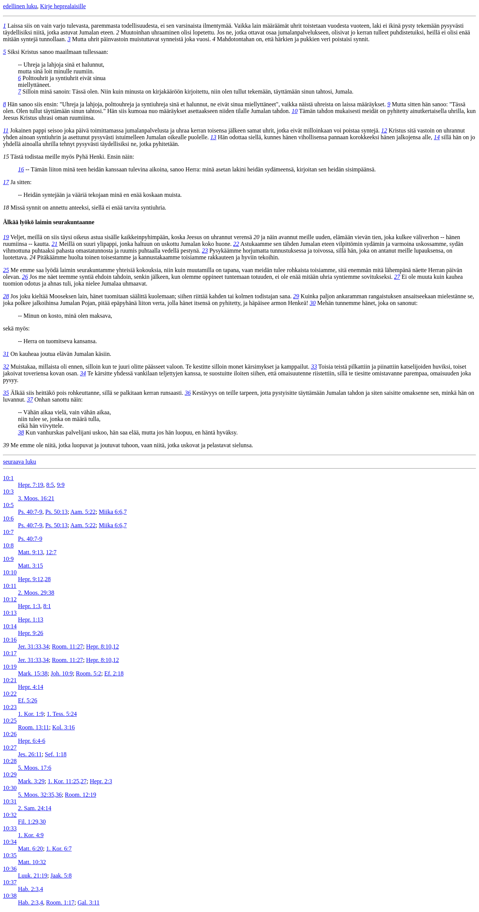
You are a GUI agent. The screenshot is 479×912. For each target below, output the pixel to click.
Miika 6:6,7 (113, 512)
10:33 (9, 828)
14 (437, 137)
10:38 (9, 896)
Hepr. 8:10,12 (102, 646)
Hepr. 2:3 (101, 781)
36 (188, 393)
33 (314, 366)
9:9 (60, 485)
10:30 (9, 788)
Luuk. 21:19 (32, 875)
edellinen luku (20, 6)
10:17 (9, 653)
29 (296, 296)
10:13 (9, 613)
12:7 (51, 552)
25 (6, 270)
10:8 (8, 545)
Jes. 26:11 (30, 754)
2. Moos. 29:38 (36, 592)
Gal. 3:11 (88, 902)
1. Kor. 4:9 (30, 835)
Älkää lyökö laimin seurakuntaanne (48, 222)
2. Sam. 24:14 (34, 808)
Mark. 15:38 (33, 673)
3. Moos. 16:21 (36, 498)
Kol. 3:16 (63, 727)
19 (6, 237)
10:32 (9, 815)
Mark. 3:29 (31, 781)
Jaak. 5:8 (61, 875)
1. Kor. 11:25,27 (67, 781)
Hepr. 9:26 (30, 633)
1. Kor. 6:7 (58, 848)
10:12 (9, 599)
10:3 (8, 491)
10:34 (9, 842)
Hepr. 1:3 (29, 606)
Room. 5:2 (88, 673)
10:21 (9, 680)
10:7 (8, 532)
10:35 (9, 855)
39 (6, 445)
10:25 (9, 720)
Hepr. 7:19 (30, 485)
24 (33, 257)
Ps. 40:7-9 (30, 512)
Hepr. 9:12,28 (34, 579)
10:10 (9, 572)
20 (256, 237)
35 (6, 393)
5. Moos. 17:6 (34, 768)
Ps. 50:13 (56, 512)
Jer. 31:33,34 (33, 646)
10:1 (8, 478)
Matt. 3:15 (30, 565)
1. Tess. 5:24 (62, 714)
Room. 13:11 (33, 727)
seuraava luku (19, 461)
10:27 (9, 747)
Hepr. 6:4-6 (31, 741)
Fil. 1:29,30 (32, 821)
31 (6, 354)
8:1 (47, 606)
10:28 (9, 761)
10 (295, 111)
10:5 (8, 505)
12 (384, 130)
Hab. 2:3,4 (30, 889)
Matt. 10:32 (32, 862)
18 (6, 207)
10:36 (9, 869)
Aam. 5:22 (83, 512)
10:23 (9, 707)
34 (83, 373)
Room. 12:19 (80, 794)
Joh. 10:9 (62, 673)
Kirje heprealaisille (63, 6)
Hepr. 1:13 (30, 619)
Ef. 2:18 (114, 673)
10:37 (9, 882)
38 (21, 432)
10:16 (9, 640)
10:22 (9, 693)
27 (397, 277)
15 (6, 156)
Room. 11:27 (67, 646)
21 (55, 244)
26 (25, 277)
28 (6, 296)
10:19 (9, 667)
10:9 (8, 559)
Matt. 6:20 (30, 848)
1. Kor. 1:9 (30, 714)
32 (6, 366)
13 (213, 137)
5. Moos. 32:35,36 (40, 794)
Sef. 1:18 (56, 754)
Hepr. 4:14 (30, 687)
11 (6, 130)
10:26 (9, 734)
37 (30, 399)
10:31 (9, 801)
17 (6, 182)
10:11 (9, 586)
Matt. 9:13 (30, 552)
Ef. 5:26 (27, 700)
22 (236, 244)
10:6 (8, 518)
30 (313, 303)
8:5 (50, 485)
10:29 (9, 774)
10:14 (9, 626)
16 (21, 169)
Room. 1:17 (60, 902)
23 (205, 250)
